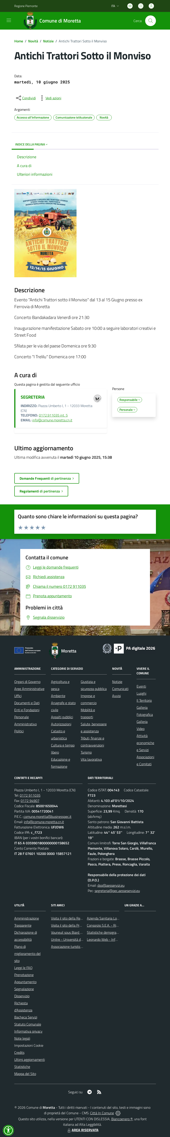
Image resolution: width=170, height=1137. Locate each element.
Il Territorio (144, 700)
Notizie (48, 41)
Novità (33, 41)
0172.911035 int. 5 (53, 415)
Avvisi (116, 695)
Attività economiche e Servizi (145, 742)
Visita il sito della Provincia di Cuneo (77, 925)
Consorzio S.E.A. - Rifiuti (104, 925)
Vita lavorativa (91, 759)
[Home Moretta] (53, 21)
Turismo (86, 752)
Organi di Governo (27, 681)
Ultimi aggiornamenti (29, 1059)
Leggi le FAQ (23, 967)
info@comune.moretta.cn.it (52, 420)
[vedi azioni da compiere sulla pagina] (50, 98)
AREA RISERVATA (82, 1130)
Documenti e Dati (27, 702)
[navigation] (8, 20)
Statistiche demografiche (105, 932)
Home (18, 41)
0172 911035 (30, 795)
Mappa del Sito (25, 1073)
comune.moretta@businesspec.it (47, 816)
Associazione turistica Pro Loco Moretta (79, 946)
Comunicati (120, 688)
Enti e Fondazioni (26, 710)
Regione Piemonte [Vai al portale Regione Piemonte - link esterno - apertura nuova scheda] (26, 6)
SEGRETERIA (33, 397)
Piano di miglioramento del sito (27, 953)
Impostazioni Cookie (28, 1045)
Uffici (18, 695)
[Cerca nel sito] (150, 20)
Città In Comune (102, 1113)
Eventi (141, 686)
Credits (19, 1052)
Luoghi (141, 693)
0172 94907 (30, 800)
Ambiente (58, 695)
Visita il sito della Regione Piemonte (77, 918)
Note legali (22, 1038)
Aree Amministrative (29, 688)
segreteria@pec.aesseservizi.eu (117, 890)
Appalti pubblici (62, 717)
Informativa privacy (28, 1031)
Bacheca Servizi (25, 1017)
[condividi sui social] (25, 98)
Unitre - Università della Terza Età (75, 939)
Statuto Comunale (27, 1024)
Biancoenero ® (122, 1119)
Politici (19, 731)
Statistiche (22, 1066)
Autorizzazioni (61, 724)
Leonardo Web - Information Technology (116, 939)
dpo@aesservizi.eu (110, 885)
